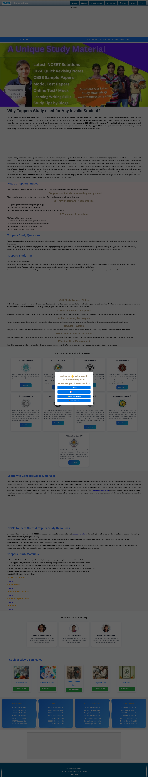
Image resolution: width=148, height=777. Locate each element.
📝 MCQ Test (74, 392)
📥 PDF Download (74, 400)
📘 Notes (74, 387)
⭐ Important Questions (74, 396)
